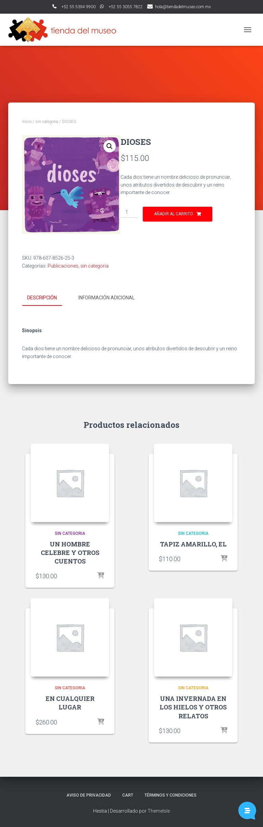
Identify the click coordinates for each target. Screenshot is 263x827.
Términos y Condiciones (171, 794)
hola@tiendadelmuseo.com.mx (183, 6)
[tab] (47, 298)
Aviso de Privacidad (88, 794)
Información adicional (106, 297)
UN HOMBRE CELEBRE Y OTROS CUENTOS (70, 552)
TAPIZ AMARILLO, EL (193, 544)
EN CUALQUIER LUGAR (70, 702)
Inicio (27, 121)
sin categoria (46, 121)
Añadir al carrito (173, 214)
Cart (127, 794)
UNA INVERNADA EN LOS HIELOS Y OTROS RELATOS (193, 706)
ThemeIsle (159, 810)
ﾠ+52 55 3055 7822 (121, 6)
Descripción (42, 297)
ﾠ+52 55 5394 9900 (74, 6)
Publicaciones (63, 266)
